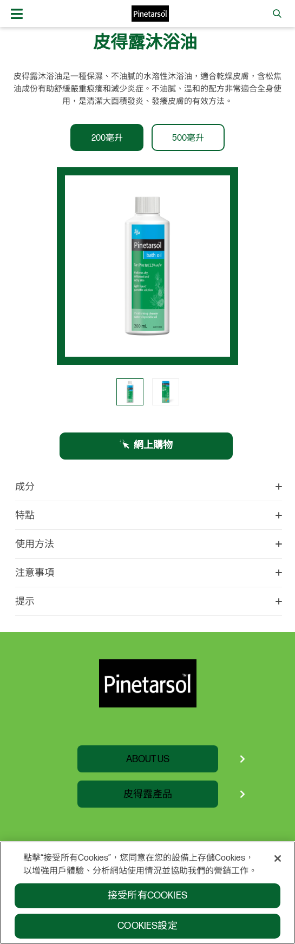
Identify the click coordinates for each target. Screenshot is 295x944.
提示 (148, 602)
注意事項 (148, 573)
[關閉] (278, 863)
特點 (148, 516)
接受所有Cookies (147, 900)
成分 (148, 487)
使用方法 (148, 544)
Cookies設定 (147, 930)
